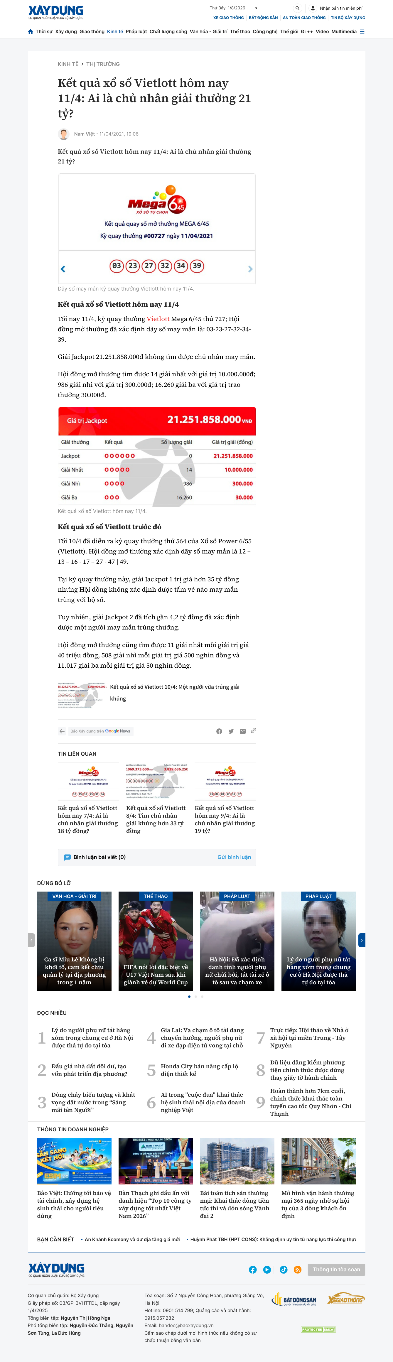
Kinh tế (115, 31)
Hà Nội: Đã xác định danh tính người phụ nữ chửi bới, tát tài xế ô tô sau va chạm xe (237, 971)
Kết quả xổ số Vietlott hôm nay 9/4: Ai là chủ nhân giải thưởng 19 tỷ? (225, 819)
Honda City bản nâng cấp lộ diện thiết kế (199, 1070)
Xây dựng (66, 31)
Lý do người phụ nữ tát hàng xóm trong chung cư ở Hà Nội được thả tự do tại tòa (319, 971)
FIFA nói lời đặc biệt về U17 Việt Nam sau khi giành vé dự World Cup (156, 974)
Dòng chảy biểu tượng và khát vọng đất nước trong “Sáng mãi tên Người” (93, 1102)
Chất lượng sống (168, 31)
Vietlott (158, 319)
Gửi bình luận (234, 857)
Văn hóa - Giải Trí (74, 896)
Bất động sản (263, 18)
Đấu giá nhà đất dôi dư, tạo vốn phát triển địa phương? (89, 1070)
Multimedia (344, 31)
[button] (189, 996)
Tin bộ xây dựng (348, 18)
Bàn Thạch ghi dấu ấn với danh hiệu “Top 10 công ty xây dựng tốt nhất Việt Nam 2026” (155, 1204)
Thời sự (44, 31)
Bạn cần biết (55, 1240)
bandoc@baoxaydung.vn (186, 1325)
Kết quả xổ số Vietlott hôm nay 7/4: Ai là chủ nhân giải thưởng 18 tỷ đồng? (88, 819)
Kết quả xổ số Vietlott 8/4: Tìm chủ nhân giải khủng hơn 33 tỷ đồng (156, 819)
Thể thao (240, 31)
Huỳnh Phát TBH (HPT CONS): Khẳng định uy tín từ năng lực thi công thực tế (276, 1239)
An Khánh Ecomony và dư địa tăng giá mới (132, 1239)
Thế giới (289, 31)
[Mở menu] (362, 31)
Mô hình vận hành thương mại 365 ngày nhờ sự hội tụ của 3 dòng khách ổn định (318, 1204)
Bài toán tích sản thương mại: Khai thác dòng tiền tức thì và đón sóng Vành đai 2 (234, 1204)
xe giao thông (228, 18)
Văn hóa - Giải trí (208, 31)
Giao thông (92, 31)
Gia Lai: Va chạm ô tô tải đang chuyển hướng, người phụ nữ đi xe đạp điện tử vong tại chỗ (202, 1037)
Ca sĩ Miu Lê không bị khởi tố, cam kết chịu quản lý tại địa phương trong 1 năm (74, 971)
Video (322, 31)
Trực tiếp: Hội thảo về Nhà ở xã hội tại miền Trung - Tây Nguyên (309, 1037)
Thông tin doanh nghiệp (73, 1130)
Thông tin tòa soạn (336, 1270)
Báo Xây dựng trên (101, 731)
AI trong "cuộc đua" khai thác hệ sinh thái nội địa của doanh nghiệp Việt (203, 1102)
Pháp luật (136, 31)
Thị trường (103, 64)
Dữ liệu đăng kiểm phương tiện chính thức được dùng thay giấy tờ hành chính (307, 1070)
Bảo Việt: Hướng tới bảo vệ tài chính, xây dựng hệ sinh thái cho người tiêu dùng (74, 1204)
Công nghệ (265, 31)
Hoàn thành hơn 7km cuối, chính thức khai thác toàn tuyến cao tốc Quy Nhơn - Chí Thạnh (311, 1102)
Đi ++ (307, 31)
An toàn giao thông (304, 18)
